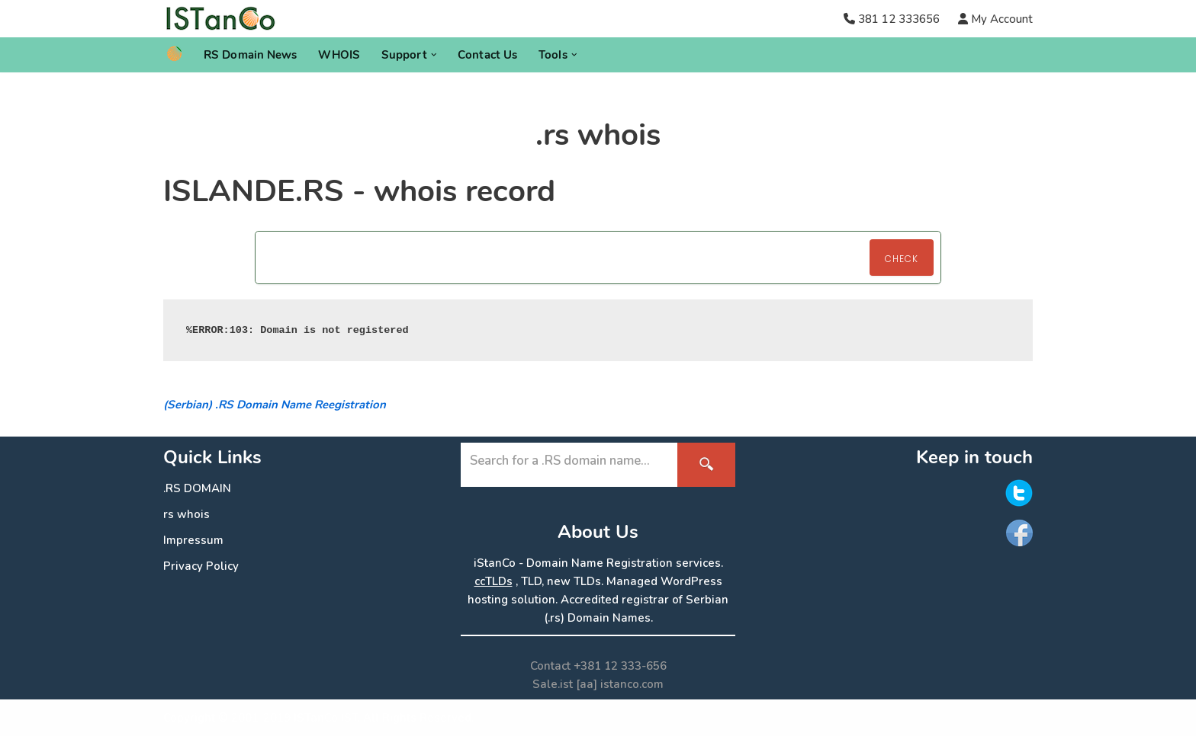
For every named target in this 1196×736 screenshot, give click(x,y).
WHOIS (339, 54)
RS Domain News (250, 54)
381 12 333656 (899, 19)
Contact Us (487, 54)
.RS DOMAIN (197, 488)
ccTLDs (493, 581)
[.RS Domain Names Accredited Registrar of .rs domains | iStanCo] (226, 18)
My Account (1000, 19)
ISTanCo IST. (327, 717)
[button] (434, 55)
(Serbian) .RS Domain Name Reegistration (274, 404)
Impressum (193, 540)
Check (901, 258)
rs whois (186, 514)
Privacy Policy (201, 566)
